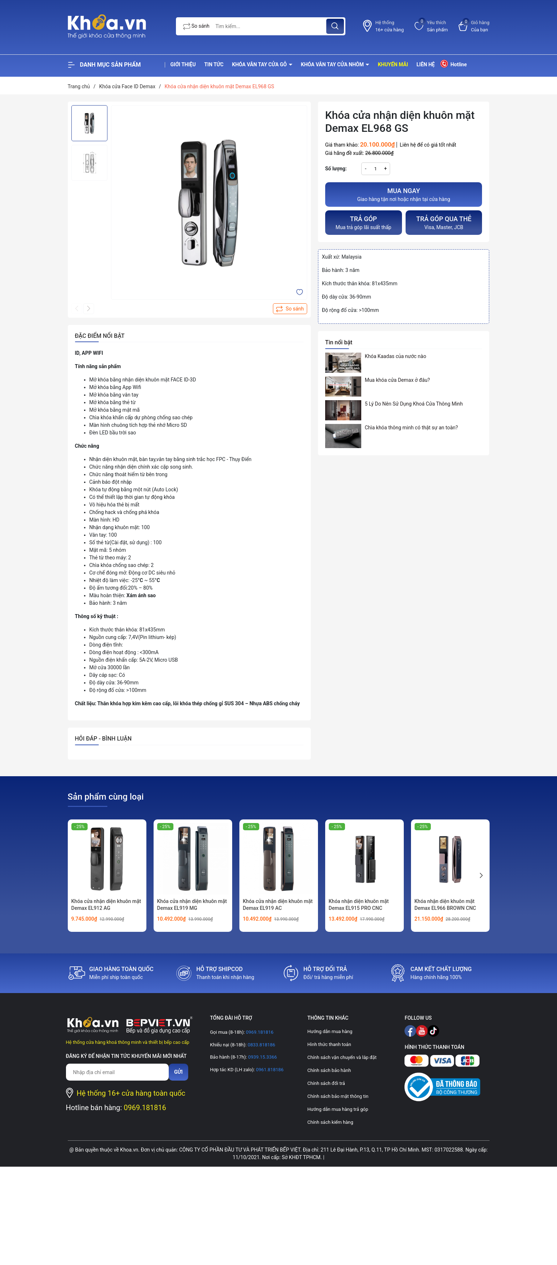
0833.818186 (261, 1044)
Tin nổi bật (339, 342)
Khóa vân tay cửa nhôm (333, 64)
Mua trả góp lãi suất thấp (363, 222)
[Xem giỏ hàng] (474, 26)
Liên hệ (425, 64)
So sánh (196, 26)
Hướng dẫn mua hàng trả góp (337, 1109)
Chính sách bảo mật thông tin (337, 1096)
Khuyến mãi (393, 64)
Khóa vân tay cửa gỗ (260, 64)
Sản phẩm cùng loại (106, 797)
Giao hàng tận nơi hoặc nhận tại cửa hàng (403, 194)
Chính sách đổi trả (326, 1083)
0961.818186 (269, 1069)
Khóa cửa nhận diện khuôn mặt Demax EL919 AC (278, 904)
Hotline (453, 63)
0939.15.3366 (262, 1057)
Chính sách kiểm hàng (330, 1122)
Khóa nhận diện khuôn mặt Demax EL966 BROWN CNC (445, 904)
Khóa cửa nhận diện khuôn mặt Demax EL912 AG (106, 904)
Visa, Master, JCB (444, 222)
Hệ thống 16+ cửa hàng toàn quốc (131, 1093)
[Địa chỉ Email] (117, 1072)
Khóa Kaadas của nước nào (395, 356)
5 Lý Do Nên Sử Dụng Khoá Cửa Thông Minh (414, 404)
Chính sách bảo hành (329, 1070)
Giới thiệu (183, 64)
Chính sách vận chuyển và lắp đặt (341, 1057)
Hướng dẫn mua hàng (329, 1031)
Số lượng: (336, 168)
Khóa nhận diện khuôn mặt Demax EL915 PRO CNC (359, 904)
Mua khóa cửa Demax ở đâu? (397, 380)
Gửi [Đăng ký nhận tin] (178, 1072)
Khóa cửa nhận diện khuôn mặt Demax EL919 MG (192, 904)
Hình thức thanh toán (329, 1044)
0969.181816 (145, 1107)
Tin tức (214, 64)
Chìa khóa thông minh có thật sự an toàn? (411, 427)
